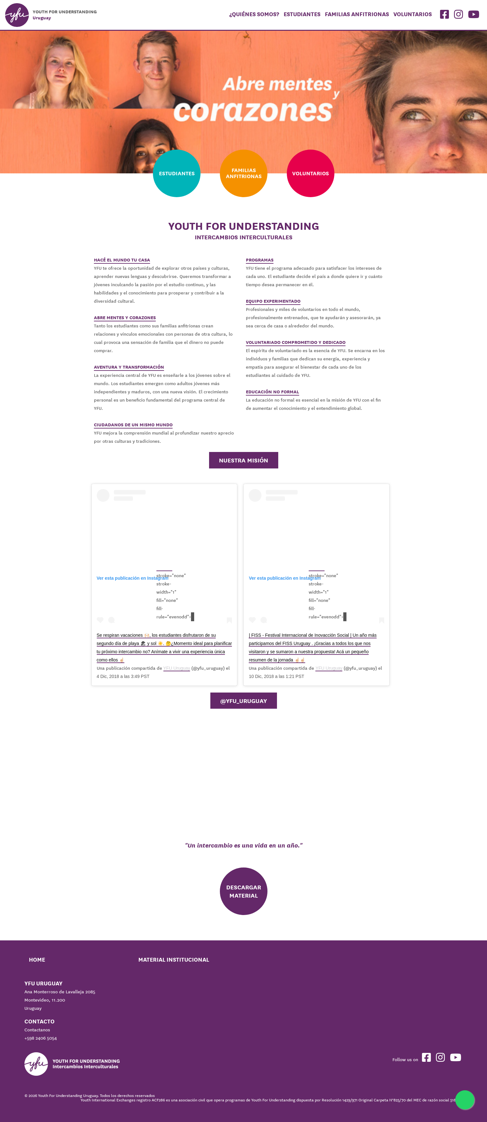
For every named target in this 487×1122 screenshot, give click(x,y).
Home (37, 959)
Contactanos (37, 1030)
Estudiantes (302, 14)
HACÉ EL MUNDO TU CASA (122, 260)
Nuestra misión (243, 460)
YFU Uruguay (176, 668)
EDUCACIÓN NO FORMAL (272, 392)
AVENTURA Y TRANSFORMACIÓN (129, 367)
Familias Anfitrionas (357, 14)
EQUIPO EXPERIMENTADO (273, 301)
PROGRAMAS (259, 260)
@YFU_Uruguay (243, 701)
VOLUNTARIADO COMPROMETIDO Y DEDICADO (296, 342)
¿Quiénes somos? (254, 14)
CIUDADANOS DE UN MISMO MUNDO (133, 425)
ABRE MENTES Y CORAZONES (125, 317)
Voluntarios (412, 14)
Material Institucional (173, 959)
